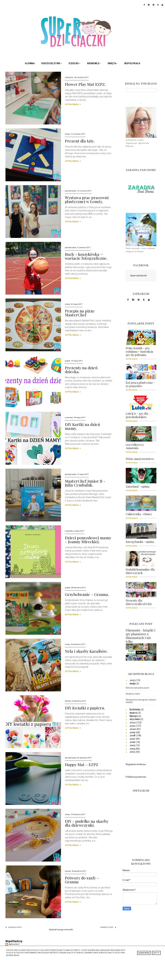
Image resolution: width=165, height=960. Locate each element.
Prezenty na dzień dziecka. (81, 369)
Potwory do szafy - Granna (82, 879)
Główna (30, 63)
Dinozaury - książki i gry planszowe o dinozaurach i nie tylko (140, 635)
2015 (133, 745)
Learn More (144, 953)
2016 (133, 742)
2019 (133, 732)
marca (134, 712)
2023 (133, 680)
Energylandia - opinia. (141, 543)
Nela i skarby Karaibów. (86, 651)
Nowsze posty (13, 927)
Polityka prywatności (136, 777)
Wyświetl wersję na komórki (61, 930)
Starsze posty (108, 927)
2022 (133, 722)
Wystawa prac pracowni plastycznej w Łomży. (87, 199)
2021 (133, 725)
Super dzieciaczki (138, 275)
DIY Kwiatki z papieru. (85, 707)
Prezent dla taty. (80, 140)
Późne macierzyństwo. (141, 460)
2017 (133, 738)
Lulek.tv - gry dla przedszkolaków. (141, 416)
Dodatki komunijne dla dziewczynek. (141, 572)
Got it (156, 953)
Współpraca (132, 63)
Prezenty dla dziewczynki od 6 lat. (141, 603)
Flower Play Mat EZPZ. (85, 84)
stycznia (135, 719)
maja (133, 683)
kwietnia (135, 709)
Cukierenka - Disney (141, 515)
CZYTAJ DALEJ (73, 104)
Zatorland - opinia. (141, 488)
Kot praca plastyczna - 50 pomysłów (141, 385)
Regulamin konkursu (136, 764)
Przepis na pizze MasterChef (80, 312)
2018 (133, 735)
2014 (133, 748)
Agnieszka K (14, 944)
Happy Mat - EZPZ (81, 764)
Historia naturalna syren (137, 688)
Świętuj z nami (133, 693)
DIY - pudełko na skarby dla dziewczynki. (86, 823)
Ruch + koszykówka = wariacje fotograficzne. (86, 256)
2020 (133, 729)
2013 (133, 751)
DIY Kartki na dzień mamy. (82, 426)
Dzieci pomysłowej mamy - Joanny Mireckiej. (88, 539)
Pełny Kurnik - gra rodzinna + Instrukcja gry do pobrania (141, 352)
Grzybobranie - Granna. (87, 594)
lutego (134, 716)
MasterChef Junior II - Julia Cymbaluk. (85, 482)
